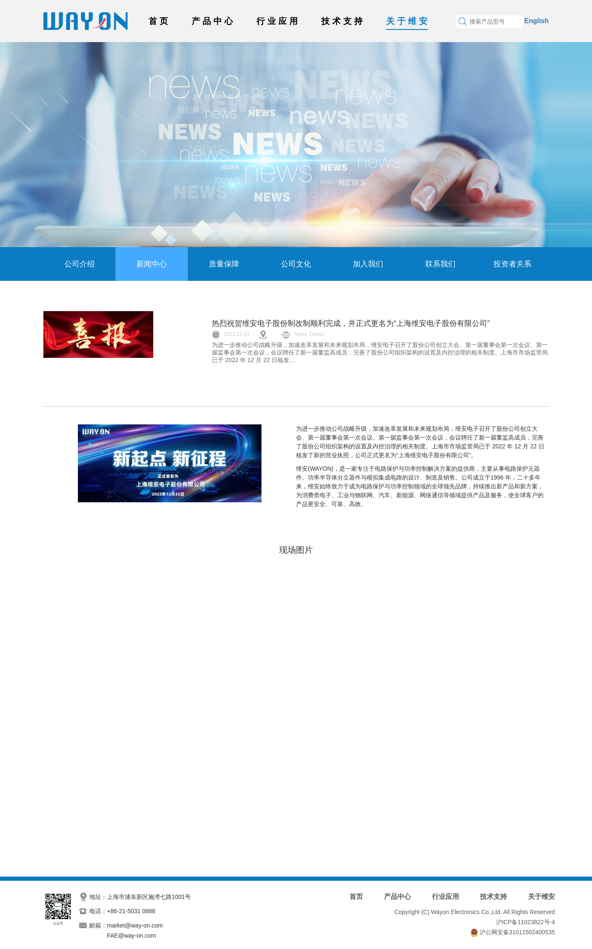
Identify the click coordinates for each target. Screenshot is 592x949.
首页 (160, 21)
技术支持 (343, 21)
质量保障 (224, 264)
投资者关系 (512, 264)
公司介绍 (79, 264)
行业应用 (278, 21)
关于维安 (408, 21)
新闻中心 (151, 264)
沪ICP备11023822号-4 (525, 922)
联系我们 (440, 264)
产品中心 (213, 21)
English (536, 20)
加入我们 (368, 264)
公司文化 (296, 264)
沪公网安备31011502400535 (517, 932)
